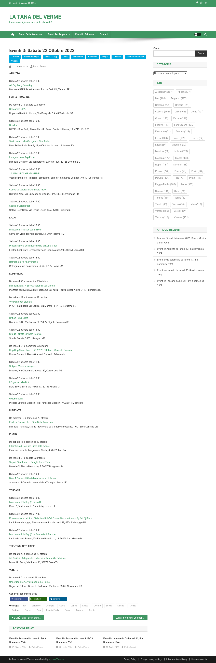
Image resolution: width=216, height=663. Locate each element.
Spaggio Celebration (19, 205)
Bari (24, 605)
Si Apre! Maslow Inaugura (22, 366)
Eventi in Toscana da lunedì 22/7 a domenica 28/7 (75, 640)
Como (62, 605)
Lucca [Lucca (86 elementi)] (160, 144)
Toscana (117, 57)
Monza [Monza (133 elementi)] (181, 158)
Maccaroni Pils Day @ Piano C (25, 502)
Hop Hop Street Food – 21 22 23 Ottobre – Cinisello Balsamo (41, 350)
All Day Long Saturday (20, 85)
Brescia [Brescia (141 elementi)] (182, 105)
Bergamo (36, 605)
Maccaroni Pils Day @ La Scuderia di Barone (32, 534)
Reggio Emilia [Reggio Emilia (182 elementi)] (165, 184)
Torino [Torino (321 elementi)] (181, 197)
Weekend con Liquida (20, 301)
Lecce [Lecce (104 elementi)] (161, 138)
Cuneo (74, 605)
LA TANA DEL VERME (35, 17)
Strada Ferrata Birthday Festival (25, 334)
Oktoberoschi (16, 398)
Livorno (97, 605)
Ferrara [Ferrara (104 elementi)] (180, 118)
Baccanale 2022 (17, 109)
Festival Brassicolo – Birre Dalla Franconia (31, 422)
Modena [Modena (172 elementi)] (162, 158)
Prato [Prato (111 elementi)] (195, 177)
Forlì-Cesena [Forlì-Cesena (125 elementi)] (184, 125)
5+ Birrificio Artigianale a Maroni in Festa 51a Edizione (37, 558)
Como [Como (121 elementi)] (197, 111)
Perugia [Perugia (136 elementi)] (162, 177)
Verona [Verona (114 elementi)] (162, 217)
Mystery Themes (56, 659)
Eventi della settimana (30, 34)
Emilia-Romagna (31, 57)
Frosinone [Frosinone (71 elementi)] (163, 131)
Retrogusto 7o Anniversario (23, 262)
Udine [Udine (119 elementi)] (196, 204)
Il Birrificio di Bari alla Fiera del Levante (29, 446)
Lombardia (78, 57)
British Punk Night (18, 318)
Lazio (65, 57)
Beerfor (13, 125)
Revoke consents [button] (199, 659)
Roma (68, 610)
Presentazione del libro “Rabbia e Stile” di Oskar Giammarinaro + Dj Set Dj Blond (50, 518)
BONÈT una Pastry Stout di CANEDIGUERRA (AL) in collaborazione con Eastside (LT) (29, 617)
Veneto (14, 61)
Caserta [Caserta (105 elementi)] (162, 111)
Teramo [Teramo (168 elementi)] (162, 197)
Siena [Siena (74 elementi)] (179, 191)
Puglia (105, 57)
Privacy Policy (130, 659)
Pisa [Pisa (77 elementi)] (179, 177)
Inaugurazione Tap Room (22, 157)
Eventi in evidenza (84, 34)
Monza (132, 605)
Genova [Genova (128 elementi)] (183, 131)
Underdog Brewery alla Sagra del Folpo (29, 582)
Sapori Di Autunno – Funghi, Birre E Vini (29, 462)
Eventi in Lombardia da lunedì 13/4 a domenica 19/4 (123, 640)
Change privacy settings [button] (151, 659)
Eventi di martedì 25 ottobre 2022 (131, 617)
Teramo (79, 610)
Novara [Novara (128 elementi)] (180, 164)
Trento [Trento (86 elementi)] (161, 204)
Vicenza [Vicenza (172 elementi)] (181, 217)
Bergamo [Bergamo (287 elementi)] (178, 98)
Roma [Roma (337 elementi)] (187, 184)
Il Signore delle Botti (19, 382)
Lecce (85, 605)
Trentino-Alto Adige (135, 57)
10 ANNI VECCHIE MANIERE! (24, 173)
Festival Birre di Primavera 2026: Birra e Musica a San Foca (181, 240)
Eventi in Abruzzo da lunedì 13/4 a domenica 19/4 (180, 251)
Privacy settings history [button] (176, 659)
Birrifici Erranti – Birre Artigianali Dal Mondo (32, 285)
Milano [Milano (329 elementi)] (181, 151)
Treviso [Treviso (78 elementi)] (178, 204)
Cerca (156, 48)
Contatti (104, 34)
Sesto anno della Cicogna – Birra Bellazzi (30, 141)
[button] (19, 599)
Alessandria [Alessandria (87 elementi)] (163, 91)
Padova (15, 610)
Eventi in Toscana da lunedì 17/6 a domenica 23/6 (28, 640)
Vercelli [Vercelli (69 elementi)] (180, 211)
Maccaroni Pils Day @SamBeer (25, 229)
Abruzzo (15, 57)
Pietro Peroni (39, 66)
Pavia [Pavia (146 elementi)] (197, 171)
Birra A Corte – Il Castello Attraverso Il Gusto (32, 478)
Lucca (109, 605)
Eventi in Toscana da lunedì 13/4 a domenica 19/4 (180, 283)
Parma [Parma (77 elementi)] (180, 171)
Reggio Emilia (52, 610)
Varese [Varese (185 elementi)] (162, 211)
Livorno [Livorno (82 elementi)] (197, 138)
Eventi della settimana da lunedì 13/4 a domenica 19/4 (177, 261)
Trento (92, 610)
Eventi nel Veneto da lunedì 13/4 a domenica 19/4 (180, 272)
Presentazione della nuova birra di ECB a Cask (33, 245)
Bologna (50, 605)
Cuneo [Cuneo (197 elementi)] (161, 118)
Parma (28, 610)
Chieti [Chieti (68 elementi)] (180, 111)
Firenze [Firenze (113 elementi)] (162, 125)
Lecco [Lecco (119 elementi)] (179, 138)
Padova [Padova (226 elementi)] (162, 171)
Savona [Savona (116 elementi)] (162, 191)
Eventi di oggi (51, 57)
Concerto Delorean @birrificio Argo (27, 189)
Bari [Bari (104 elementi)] (160, 98)
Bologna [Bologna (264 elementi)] (162, 105)
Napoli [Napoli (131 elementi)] (161, 164)
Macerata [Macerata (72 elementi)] (179, 144)
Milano (120, 605)
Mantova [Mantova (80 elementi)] (162, 151)
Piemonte (92, 57)
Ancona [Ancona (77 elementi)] (184, 91)
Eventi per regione (57, 34)
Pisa (38, 610)
